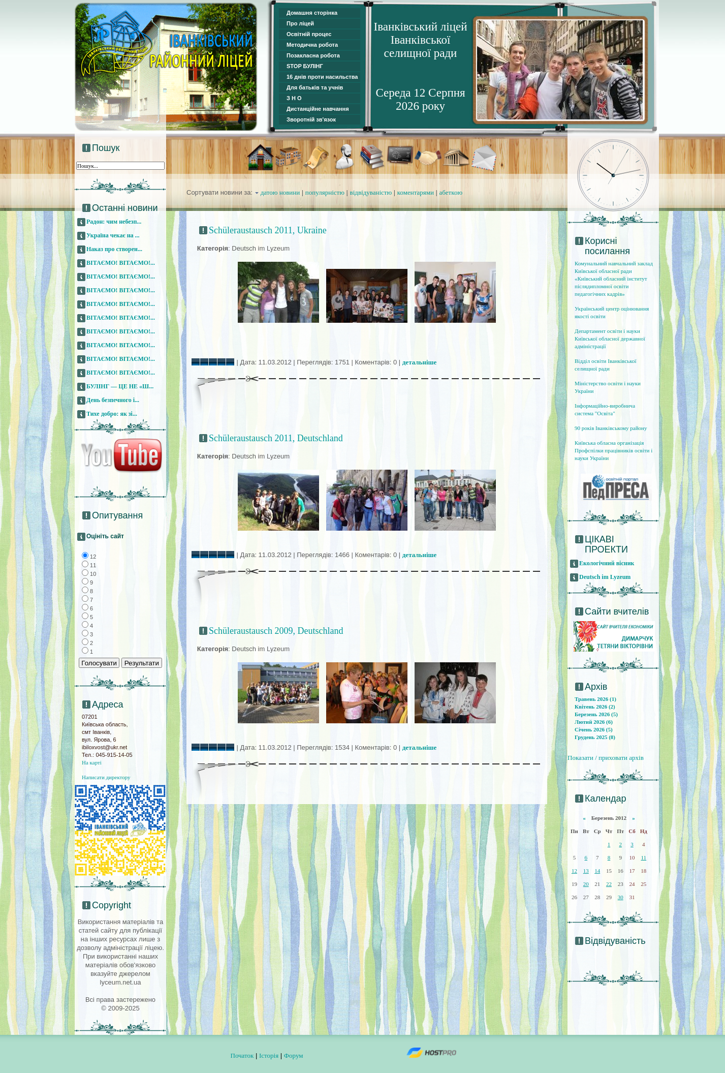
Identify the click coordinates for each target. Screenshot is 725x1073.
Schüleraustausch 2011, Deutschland (276, 438)
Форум (293, 1055)
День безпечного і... (112, 400)
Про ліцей (300, 23)
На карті (92, 762)
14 (597, 871)
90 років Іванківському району (611, 428)
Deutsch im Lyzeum (605, 576)
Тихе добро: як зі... (111, 413)
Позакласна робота (313, 55)
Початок (242, 1055)
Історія (268, 1055)
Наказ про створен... (114, 249)
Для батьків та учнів (315, 87)
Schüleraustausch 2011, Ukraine (268, 230)
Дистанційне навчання (318, 109)
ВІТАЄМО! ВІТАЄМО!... (120, 262)
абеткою (451, 192)
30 (620, 897)
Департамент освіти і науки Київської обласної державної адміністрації (610, 338)
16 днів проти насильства (322, 77)
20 (586, 884)
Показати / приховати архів (606, 757)
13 (586, 871)
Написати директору (106, 777)
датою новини (280, 192)
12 (574, 871)
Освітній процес (309, 34)
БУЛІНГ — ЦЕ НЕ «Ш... (119, 386)
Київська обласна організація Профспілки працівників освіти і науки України (613, 450)
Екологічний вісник (607, 563)
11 (644, 857)
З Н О (294, 98)
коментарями (415, 192)
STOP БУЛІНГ (305, 66)
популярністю (324, 192)
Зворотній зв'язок (311, 119)
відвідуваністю (371, 192)
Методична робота (312, 45)
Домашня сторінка (312, 13)
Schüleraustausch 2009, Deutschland (276, 631)
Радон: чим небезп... (113, 221)
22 (609, 884)
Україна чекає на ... (113, 235)
